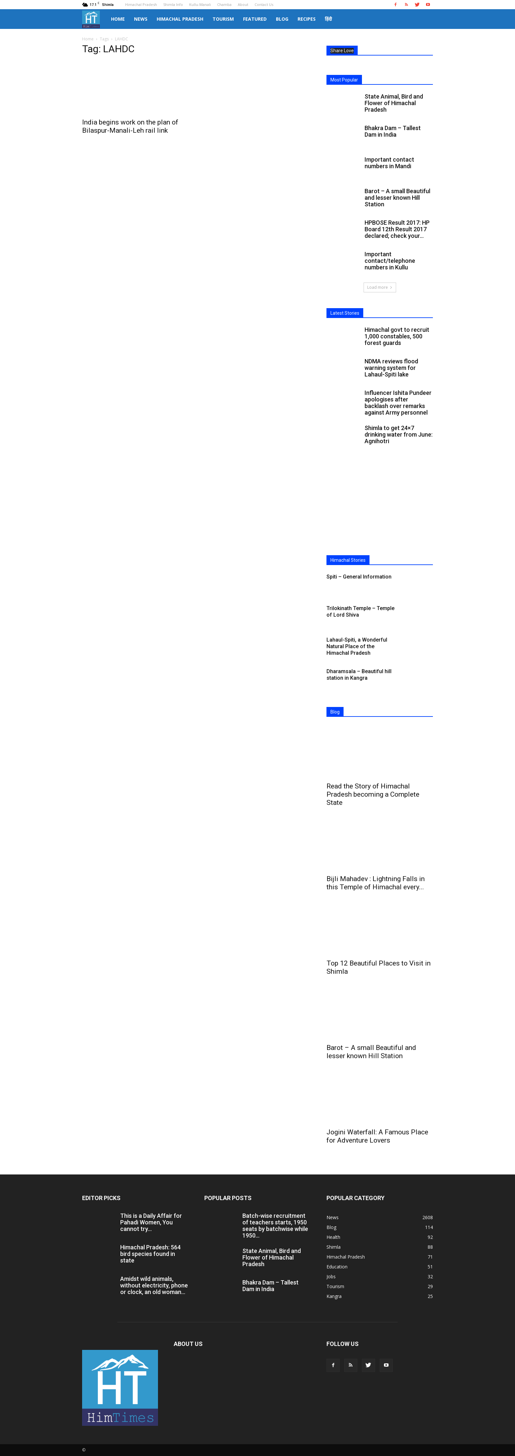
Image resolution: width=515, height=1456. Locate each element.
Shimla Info (173, 4)
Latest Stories (344, 313)
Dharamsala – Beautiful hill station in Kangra (359, 674)
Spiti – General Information (359, 577)
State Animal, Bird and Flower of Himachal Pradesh (394, 103)
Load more (379, 287)
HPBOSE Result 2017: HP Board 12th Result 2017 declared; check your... (397, 229)
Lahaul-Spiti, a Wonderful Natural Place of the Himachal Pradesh (356, 646)
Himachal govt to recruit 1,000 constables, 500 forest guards (397, 336)
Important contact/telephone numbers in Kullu (390, 261)
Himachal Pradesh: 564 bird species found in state (150, 1254)
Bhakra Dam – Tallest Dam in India (393, 131)
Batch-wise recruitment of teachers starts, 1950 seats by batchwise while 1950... (275, 1225)
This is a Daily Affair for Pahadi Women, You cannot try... (151, 1222)
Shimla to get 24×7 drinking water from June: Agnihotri (399, 434)
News (140, 19)
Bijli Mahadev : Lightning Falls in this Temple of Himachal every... (375, 883)
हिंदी (328, 19)
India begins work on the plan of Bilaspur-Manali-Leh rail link (130, 126)
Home (118, 19)
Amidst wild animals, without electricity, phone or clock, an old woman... (154, 1285)
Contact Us (264, 4)
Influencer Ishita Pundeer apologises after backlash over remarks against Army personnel (398, 402)
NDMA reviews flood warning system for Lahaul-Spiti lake (391, 368)
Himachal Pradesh (141, 4)
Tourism (223, 19)
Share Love (342, 50)
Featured (255, 19)
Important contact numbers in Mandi (389, 163)
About (243, 4)
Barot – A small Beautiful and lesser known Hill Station (397, 198)
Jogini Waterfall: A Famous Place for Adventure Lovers (377, 1136)
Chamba (224, 4)
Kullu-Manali (200, 4)
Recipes (307, 19)
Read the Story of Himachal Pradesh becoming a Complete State (372, 794)
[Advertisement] (379, 507)
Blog (282, 19)
